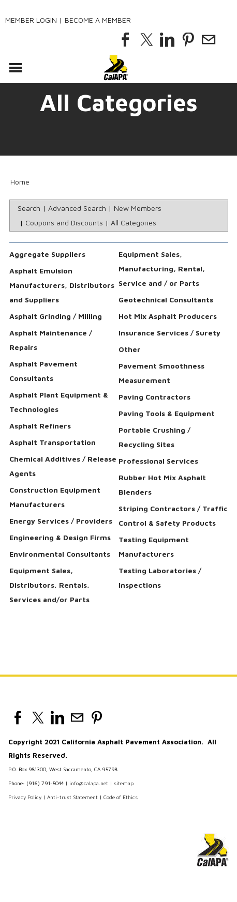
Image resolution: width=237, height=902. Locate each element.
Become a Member (98, 20)
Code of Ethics (120, 797)
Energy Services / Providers (60, 520)
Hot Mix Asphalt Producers (168, 316)
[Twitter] (146, 40)
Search (29, 208)
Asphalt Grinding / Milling (55, 316)
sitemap (124, 783)
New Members (137, 208)
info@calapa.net (88, 783)
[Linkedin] (167, 40)
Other (130, 349)
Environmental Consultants (59, 553)
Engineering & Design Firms (60, 537)
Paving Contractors (154, 396)
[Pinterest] (188, 40)
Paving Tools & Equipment (167, 413)
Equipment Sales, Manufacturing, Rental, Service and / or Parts (162, 268)
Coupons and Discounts (64, 222)
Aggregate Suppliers (47, 254)
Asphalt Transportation (52, 442)
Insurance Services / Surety (169, 332)
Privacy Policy (24, 797)
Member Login (31, 20)
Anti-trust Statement (72, 797)
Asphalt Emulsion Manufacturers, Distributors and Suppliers (61, 285)
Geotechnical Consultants (166, 299)
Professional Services (158, 460)
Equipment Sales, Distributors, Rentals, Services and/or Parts (49, 585)
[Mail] (208, 40)
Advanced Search (77, 208)
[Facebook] (126, 40)
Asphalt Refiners (40, 425)
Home (19, 181)
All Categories (133, 222)
